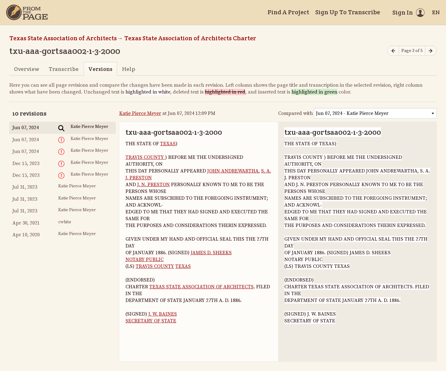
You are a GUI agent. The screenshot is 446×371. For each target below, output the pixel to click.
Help (128, 68)
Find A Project (288, 12)
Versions (100, 68)
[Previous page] (393, 51)
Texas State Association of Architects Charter (190, 38)
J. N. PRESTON (153, 184)
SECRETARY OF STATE (150, 321)
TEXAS (168, 144)
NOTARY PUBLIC (144, 259)
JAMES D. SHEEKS (211, 253)
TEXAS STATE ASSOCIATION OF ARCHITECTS (201, 287)
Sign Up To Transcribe (347, 12)
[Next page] (431, 51)
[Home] (27, 12)
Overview (26, 68)
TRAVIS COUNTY (145, 157)
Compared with (295, 113)
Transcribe (64, 68)
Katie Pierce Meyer (140, 113)
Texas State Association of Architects (63, 38)
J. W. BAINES (162, 314)
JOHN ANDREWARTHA (233, 171)
